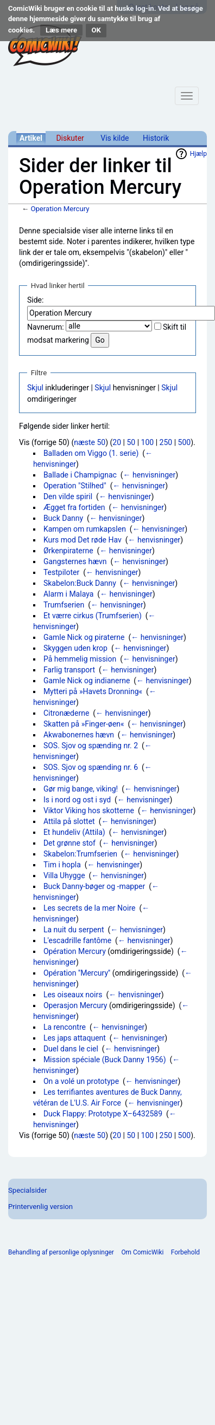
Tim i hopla (62, 864)
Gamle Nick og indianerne (86, 680)
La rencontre (64, 1027)
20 (116, 442)
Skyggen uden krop (75, 648)
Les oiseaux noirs (73, 994)
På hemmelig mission (79, 659)
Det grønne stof (69, 843)
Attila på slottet (69, 821)
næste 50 (89, 442)
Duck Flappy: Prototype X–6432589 (102, 1113)
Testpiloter (61, 572)
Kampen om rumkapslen (84, 529)
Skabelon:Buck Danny (79, 583)
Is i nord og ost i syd (77, 799)
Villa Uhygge (64, 875)
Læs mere (61, 30)
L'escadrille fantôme (77, 940)
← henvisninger (149, 474)
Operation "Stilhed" (74, 485)
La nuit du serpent (73, 929)
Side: (35, 300)
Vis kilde (114, 138)
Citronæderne (66, 713)
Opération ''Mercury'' (76, 973)
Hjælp (198, 154)
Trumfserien (63, 604)
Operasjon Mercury (75, 1005)
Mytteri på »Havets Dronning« (92, 691)
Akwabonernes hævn (78, 734)
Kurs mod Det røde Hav (82, 539)
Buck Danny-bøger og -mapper (94, 886)
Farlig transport (69, 669)
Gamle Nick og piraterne (84, 637)
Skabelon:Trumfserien (80, 853)
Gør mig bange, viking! (80, 789)
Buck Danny (63, 518)
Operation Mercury (59, 209)
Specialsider (27, 1190)
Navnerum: (45, 327)
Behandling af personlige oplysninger (61, 1252)
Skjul (35, 387)
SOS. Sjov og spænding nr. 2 (90, 745)
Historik (156, 138)
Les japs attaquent (74, 1038)
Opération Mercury (74, 951)
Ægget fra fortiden (74, 507)
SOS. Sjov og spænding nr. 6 (90, 767)
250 (166, 442)
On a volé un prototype (81, 1081)
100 (147, 442)
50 (131, 442)
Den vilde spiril (67, 496)
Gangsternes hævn (75, 561)
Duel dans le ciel (70, 1048)
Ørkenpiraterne (68, 550)
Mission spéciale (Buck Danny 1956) (104, 1059)
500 (184, 442)
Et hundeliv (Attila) (74, 832)
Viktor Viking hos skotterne (88, 810)
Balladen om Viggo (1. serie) (90, 453)
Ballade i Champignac (80, 474)
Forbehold (185, 1252)
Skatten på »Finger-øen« (83, 724)
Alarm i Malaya (68, 594)
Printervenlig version (40, 1206)
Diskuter (70, 138)
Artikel (31, 138)
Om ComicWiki (142, 1252)
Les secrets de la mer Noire (89, 908)
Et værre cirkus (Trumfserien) (92, 615)
